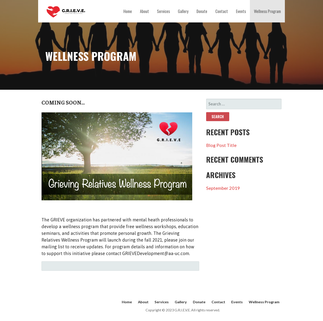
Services (163, 11)
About (144, 11)
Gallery (183, 11)
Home (127, 11)
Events (241, 11)
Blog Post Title (221, 145)
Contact (221, 11)
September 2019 (223, 188)
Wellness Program (267, 11)
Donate (201, 11)
